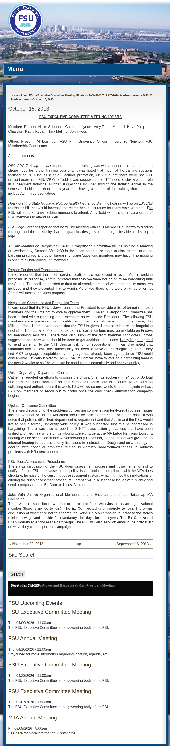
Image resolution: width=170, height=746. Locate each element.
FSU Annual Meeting (32, 638)
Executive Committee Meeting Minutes (61, 95)
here (19, 733)
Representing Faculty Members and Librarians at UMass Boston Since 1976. (78, 55)
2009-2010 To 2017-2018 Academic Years (114, 95)
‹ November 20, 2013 (26, 544)
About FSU (28, 95)
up (79, 544)
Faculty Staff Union (34, 46)
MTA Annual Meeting (32, 718)
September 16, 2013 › (134, 544)
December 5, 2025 (25, 585)
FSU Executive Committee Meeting (49, 612)
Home (14, 95)
